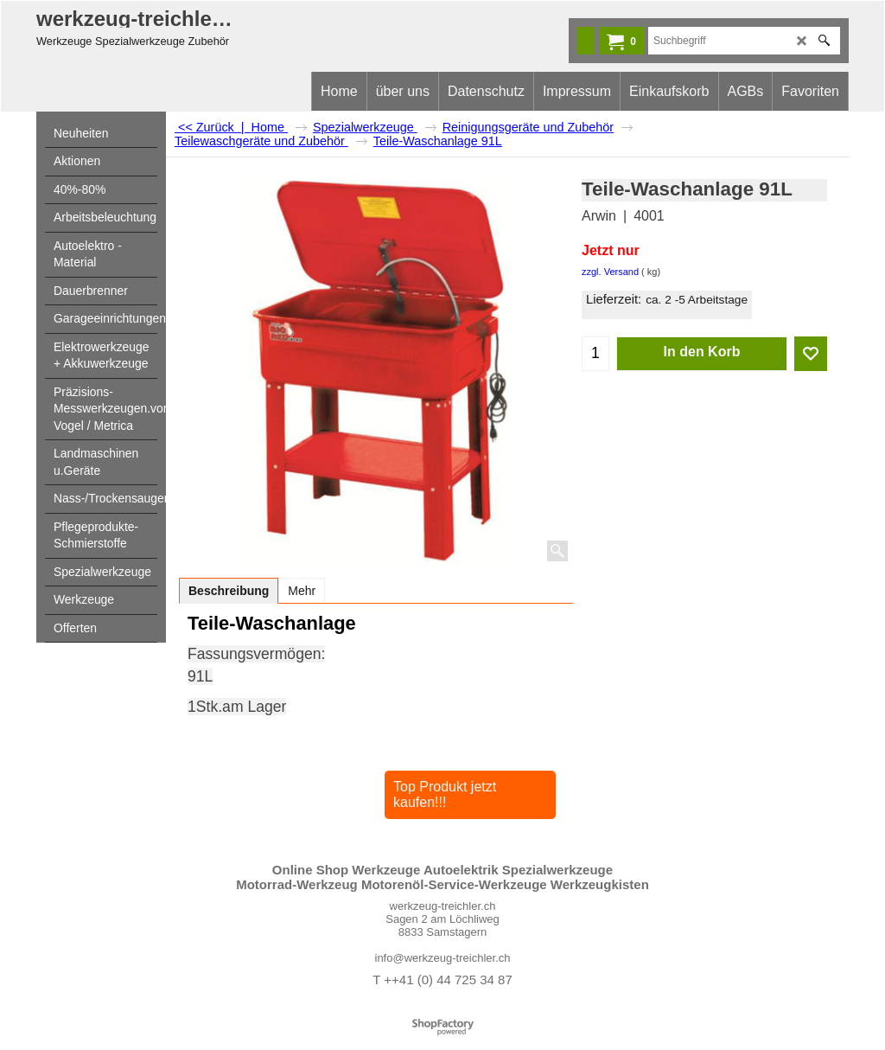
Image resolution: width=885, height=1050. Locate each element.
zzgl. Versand (610, 271)
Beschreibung (228, 591)
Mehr (301, 591)
